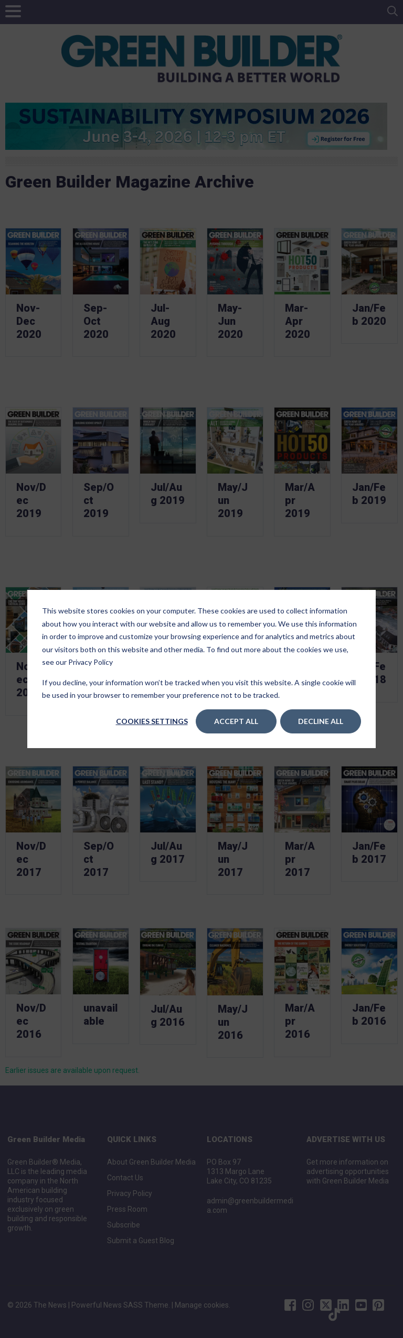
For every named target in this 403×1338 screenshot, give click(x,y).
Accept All (236, 721)
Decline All (320, 721)
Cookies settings (152, 721)
